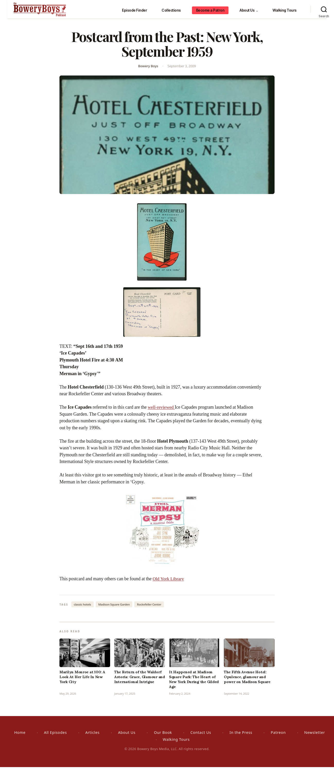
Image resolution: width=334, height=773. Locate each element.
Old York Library (168, 585)
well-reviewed (161, 413)
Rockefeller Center (149, 610)
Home (19, 738)
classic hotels (82, 610)
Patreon (278, 738)
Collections (171, 13)
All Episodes (55, 738)
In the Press (241, 738)
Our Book (163, 738)
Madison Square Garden (114, 610)
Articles (92, 738)
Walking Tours (285, 13)
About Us (249, 13)
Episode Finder (134, 13)
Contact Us (200, 738)
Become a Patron (210, 13)
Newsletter (314, 738)
